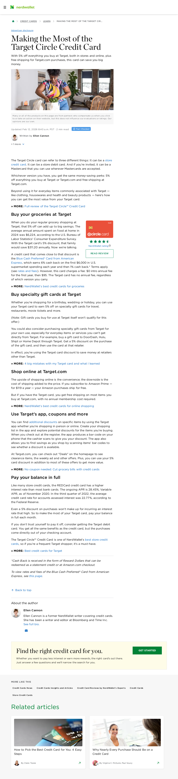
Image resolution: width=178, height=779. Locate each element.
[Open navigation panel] (5, 7)
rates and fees (27, 271)
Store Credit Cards (23, 695)
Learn (46, 21)
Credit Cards (28, 21)
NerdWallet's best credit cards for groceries (54, 286)
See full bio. (31, 624)
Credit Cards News (23, 688)
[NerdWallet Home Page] (22, 7)
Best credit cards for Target (43, 550)
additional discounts (43, 422)
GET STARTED (147, 650)
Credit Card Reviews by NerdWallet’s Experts (101, 688)
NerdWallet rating (98, 246)
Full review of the (55, 206)
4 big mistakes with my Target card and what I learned (62, 363)
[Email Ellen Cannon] (26, 630)
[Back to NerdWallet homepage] (13, 21)
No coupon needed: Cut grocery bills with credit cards (62, 469)
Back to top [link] (23, 590)
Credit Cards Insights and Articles (55, 688)
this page (35, 576)
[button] (62, 144)
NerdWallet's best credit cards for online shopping (59, 406)
